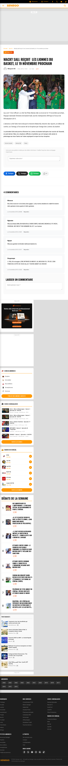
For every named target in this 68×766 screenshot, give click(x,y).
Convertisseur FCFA (28, 702)
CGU (24, 745)
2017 (58, 682)
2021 (34, 682)
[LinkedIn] (39, 752)
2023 (22, 682)
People (2, 715)
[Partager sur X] (22, 174)
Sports (2, 717)
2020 (40, 682)
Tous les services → (28, 725)
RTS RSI (49, 729)
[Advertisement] (34, 26)
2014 (16, 686)
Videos (2, 727)
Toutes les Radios (52, 719)
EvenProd (49, 707)
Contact (25, 740)
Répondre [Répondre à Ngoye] (26, 249)
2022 (28, 682)
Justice (2, 707)
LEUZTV (49, 710)
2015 (10, 686)
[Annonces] (33, 2)
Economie (2, 710)
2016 (4, 686)
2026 (4, 682)
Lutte (1, 722)
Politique (2, 702)
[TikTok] (43, 752)
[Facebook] (52, 1)
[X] (28, 752)
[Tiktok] (66, 1)
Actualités (8, 52)
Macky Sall (18, 143)
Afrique (2, 730)
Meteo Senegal (27, 704)
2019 (46, 682)
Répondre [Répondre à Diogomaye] (26, 269)
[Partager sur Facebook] (9, 174)
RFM (48, 722)
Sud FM (49, 726)
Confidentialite (26, 742)
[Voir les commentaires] (45, 174)
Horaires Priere (26, 710)
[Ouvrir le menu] (3, 5)
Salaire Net (25, 707)
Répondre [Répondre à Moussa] (26, 212)
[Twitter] (57, 1)
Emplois (6, 376)
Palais (25, 143)
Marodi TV (50, 704)
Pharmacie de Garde (28, 712)
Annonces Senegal (5, 737)
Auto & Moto (7, 384)
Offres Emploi (26, 720)
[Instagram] (35, 752)
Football (2, 720)
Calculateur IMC (27, 715)
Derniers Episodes (52, 702)
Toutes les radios (16, 490)
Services (6, 391)
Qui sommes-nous (27, 737)
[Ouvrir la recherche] (65, 5)
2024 (16, 682)
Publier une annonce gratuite (17, 396)
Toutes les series (16, 442)
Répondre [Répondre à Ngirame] (26, 232)
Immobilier (6, 380)
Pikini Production (51, 712)
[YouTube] (61, 1)
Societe (2, 704)
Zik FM (49, 724)
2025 (10, 682)
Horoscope (26, 717)
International (3, 712)
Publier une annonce (5, 752)
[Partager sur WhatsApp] (35, 174)
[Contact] (44, 2)
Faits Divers (3, 725)
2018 (52, 682)
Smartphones (7, 387)
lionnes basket (8, 143)
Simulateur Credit (27, 722)
